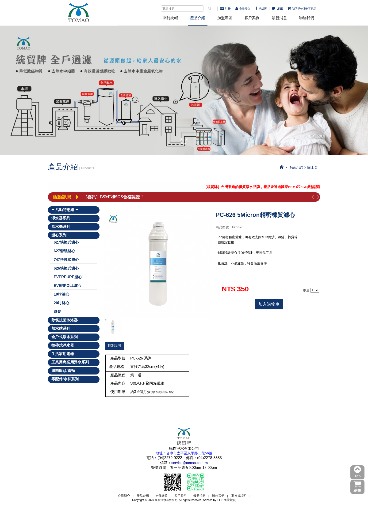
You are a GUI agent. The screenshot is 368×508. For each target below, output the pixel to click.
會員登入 (242, 8)
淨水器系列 (60, 218)
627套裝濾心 (64, 251)
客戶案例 (252, 18)
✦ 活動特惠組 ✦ (64, 210)
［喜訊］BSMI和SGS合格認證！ (113, 197)
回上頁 (312, 167)
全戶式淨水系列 (64, 337)
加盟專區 (224, 18)
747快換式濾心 (66, 260)
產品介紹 (197, 18)
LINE (277, 8)
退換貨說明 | (240, 495)
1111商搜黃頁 (226, 500)
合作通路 (162, 495)
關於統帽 (170, 18)
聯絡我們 (306, 18)
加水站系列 (60, 328)
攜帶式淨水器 (62, 345)
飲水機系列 (60, 227)
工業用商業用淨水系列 (70, 362)
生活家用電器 (62, 354)
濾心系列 (58, 235)
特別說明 (114, 345)
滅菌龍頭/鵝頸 (63, 371)
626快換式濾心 (66, 268)
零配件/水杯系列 (65, 379)
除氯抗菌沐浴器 (64, 320)
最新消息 (279, 18)
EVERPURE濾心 (68, 277)
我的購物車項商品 (302, 8)
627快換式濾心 (66, 242)
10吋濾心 (61, 294)
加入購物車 (269, 304)
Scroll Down (184, 141)
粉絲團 (261, 8)
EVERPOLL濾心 (67, 286)
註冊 (225, 8)
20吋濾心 (61, 303)
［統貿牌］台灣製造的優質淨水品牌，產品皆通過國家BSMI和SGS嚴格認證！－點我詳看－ (278, 187)
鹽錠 (57, 312)
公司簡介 (124, 495)
